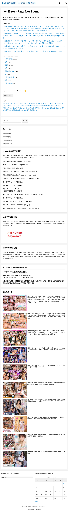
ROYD (41, 106)
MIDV (22, 106)
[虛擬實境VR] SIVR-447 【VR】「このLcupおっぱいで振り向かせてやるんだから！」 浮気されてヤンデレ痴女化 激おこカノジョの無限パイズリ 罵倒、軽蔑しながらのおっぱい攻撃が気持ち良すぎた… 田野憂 (34, 36)
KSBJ (9, 106)
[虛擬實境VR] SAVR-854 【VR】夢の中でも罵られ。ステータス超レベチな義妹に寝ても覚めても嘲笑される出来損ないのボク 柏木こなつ (46, 349)
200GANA (6, 104)
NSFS (30, 106)
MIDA (17, 106)
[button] (61, 3)
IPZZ (60, 104)
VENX (4, 108)
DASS (29, 104)
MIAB (13, 106)
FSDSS (47, 104)
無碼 (6, 68)
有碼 (6, 62)
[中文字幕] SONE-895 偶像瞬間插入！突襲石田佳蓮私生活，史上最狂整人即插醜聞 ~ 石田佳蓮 (46, 435)
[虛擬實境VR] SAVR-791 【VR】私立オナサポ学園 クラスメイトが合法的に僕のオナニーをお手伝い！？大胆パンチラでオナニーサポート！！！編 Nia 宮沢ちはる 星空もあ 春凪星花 (46, 332)
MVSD (26, 106)
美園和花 (15, 110)
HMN (51, 104)
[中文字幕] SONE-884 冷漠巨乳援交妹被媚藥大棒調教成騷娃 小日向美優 (46, 452)
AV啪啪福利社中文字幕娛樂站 (39, 506)
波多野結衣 (8, 110)
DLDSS (33, 104)
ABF (17, 104)
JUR (7, 106)
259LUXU (12, 104)
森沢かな (58, 108)
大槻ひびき (14, 108)
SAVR (45, 106)
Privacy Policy (31, 509)
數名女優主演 (30, 108)
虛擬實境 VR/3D (9, 71)
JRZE (63, 104)
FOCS (42, 104)
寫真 (6, 80)
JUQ (4, 106)
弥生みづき (22, 108)
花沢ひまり (21, 110)
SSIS (56, 106)
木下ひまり (38, 108)
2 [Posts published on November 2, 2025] (63, 484)
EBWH (38, 104)
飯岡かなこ (34, 110)
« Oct (36, 501)
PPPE (34, 106)
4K (5, 74)
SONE (52, 106)
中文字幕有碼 (8, 59)
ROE (37, 106)
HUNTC (55, 104)
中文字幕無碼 (8, 83)
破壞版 (6, 65)
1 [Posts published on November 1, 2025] (59, 484)
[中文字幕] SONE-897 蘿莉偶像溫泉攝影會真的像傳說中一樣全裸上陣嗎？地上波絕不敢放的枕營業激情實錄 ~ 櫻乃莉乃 (46, 418)
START (60, 106)
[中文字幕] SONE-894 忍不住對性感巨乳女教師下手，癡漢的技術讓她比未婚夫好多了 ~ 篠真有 (46, 400)
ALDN (21, 104)
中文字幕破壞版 (9, 77)
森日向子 (52, 108)
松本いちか (45, 108)
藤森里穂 (28, 110)
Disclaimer (38, 509)
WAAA (9, 108)
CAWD (25, 104)
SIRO (48, 106)
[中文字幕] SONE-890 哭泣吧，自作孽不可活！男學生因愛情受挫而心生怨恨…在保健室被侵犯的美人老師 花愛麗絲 (46, 383)
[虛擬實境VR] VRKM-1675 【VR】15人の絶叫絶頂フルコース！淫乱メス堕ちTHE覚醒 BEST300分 (34, 51)
